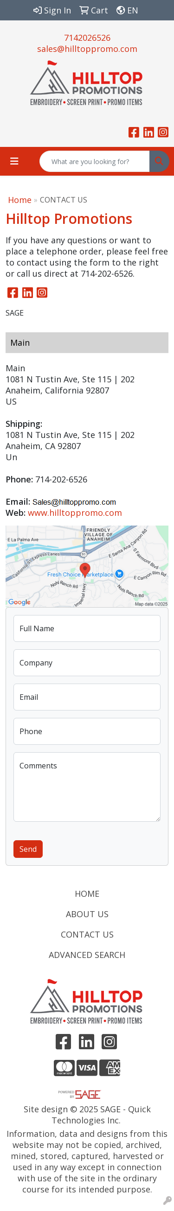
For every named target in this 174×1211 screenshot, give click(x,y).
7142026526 (87, 37)
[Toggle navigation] (14, 161)
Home (20, 199)
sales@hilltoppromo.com (87, 48)
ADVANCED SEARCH (87, 954)
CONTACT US (87, 934)
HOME (87, 893)
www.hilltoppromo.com (75, 512)
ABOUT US (87, 913)
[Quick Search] (94, 161)
